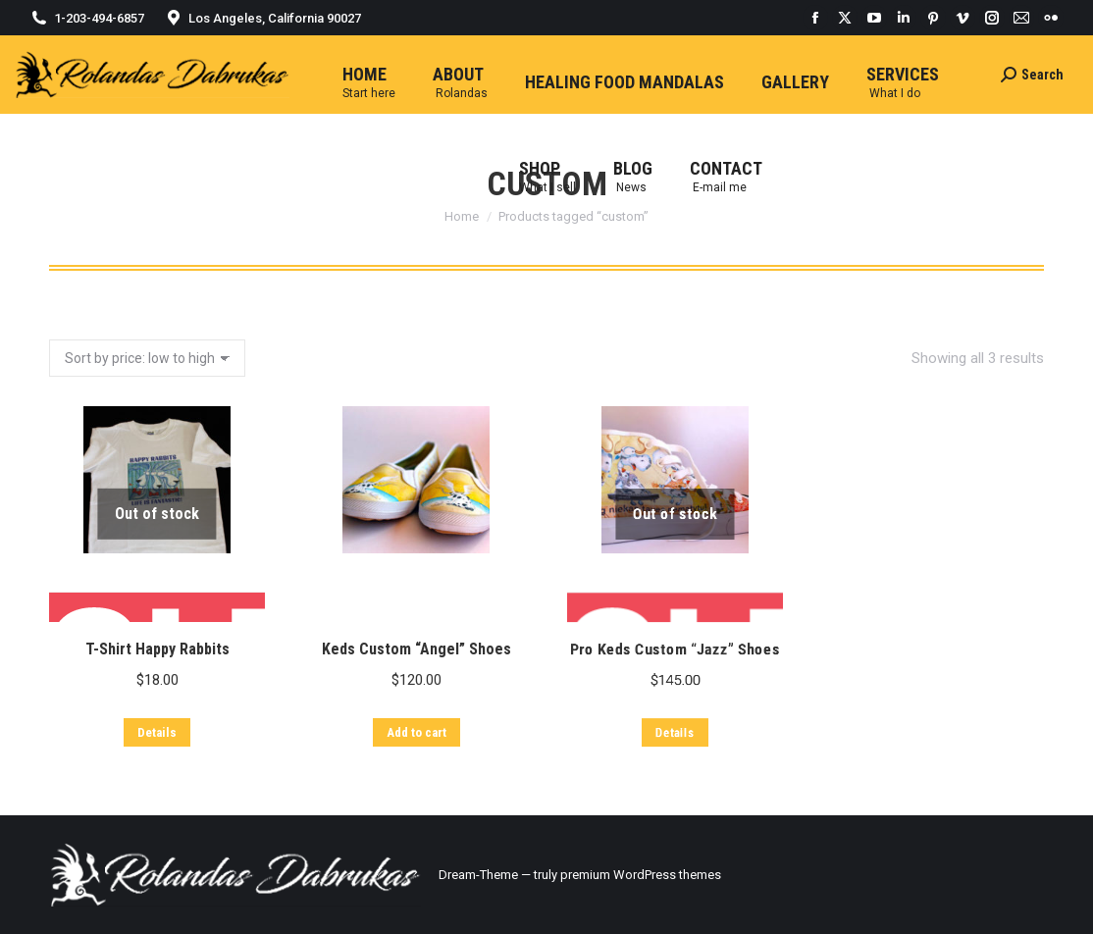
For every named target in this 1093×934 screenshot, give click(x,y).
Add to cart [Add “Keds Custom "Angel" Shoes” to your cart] (411, 786)
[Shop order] (147, 358)
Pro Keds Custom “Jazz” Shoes (688, 768)
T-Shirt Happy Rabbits (151, 668)
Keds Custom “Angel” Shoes (410, 704)
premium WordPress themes (640, 874)
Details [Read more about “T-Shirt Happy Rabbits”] (152, 753)
